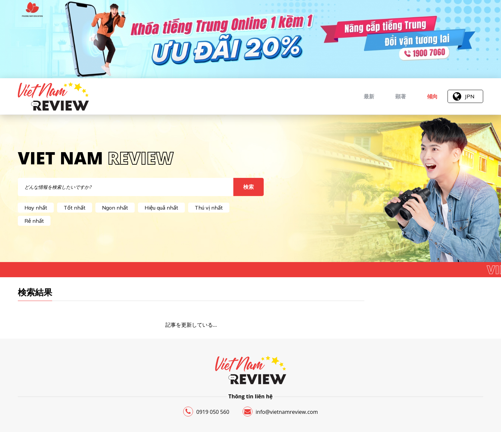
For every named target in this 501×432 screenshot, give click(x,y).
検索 (248, 186)
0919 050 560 (206, 411)
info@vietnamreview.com (280, 411)
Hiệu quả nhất (161, 207)
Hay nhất (35, 207)
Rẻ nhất (34, 220)
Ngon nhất (115, 207)
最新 (369, 96)
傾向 (432, 96)
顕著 (400, 96)
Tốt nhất (74, 207)
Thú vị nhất (209, 207)
